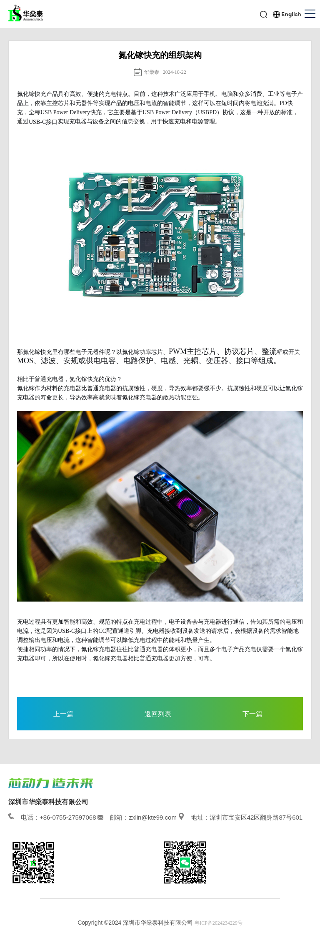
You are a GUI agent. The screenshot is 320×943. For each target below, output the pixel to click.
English (291, 14)
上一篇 (63, 713)
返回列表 (158, 714)
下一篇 (252, 713)
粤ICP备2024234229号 (218, 923)
